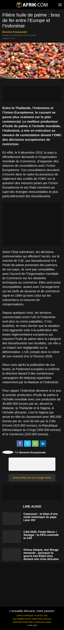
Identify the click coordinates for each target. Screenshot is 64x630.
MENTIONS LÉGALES (41, 619)
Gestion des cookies (42, 622)
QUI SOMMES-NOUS (22, 619)
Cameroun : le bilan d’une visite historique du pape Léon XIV (40, 517)
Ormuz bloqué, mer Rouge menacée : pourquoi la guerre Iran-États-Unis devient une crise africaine (41, 554)
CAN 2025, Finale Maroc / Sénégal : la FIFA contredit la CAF (41, 535)
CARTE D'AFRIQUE (24, 616)
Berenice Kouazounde (14, 32)
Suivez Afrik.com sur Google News (32, 477)
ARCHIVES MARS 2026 (23, 622)
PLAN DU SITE (41, 616)
